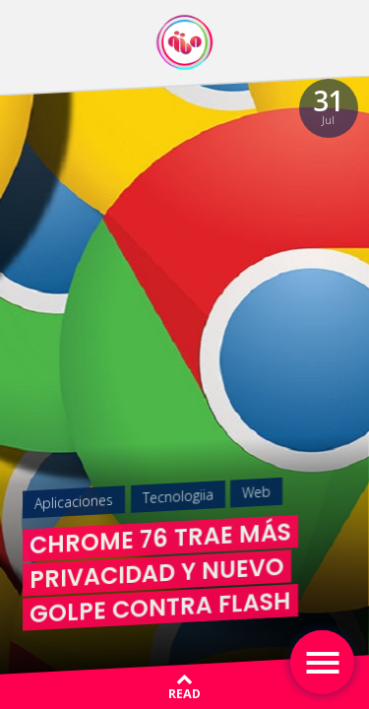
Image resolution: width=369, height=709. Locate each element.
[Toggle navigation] (322, 662)
